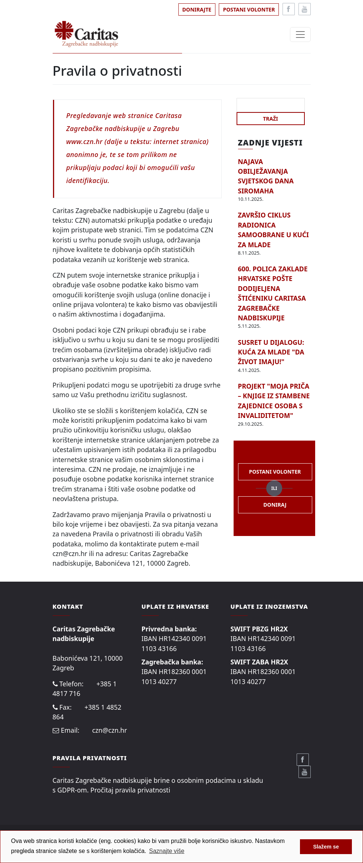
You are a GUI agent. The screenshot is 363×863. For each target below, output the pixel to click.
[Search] (271, 105)
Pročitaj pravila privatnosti (130, 789)
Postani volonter (249, 9)
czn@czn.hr (109, 730)
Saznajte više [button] (166, 851)
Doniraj (274, 504)
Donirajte (196, 9)
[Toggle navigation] (300, 34)
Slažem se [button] (326, 847)
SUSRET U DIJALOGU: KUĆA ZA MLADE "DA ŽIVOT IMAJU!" (271, 352)
